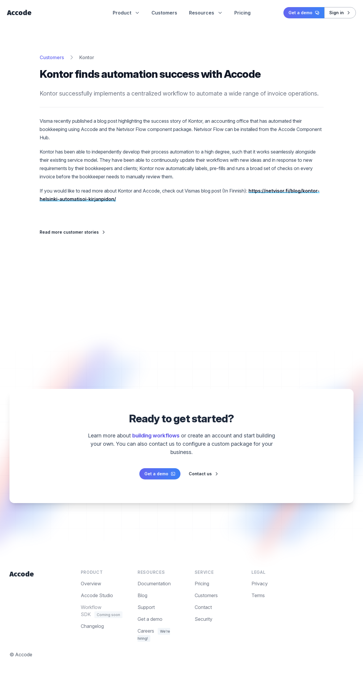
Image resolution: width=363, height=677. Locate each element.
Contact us (204, 473)
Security (203, 619)
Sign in (340, 12)
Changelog (92, 626)
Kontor (86, 57)
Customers (164, 13)
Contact (203, 607)
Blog (142, 595)
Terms (258, 595)
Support (146, 607)
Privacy (259, 583)
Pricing (242, 13)
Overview (91, 583)
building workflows (156, 435)
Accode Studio (97, 595)
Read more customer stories (73, 232)
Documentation (154, 583)
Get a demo (304, 12)
